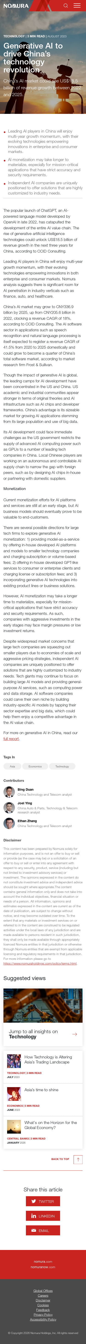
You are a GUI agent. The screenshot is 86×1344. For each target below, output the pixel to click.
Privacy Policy (43, 1314)
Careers (43, 1295)
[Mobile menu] (77, 5)
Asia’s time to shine (41, 1089)
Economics (35, 766)
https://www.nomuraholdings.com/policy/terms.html (40, 963)
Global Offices (43, 1291)
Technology (62, 766)
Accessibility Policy (43, 1319)
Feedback (43, 1310)
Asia (12, 766)
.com (43, 1261)
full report (11, 738)
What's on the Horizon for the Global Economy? (51, 1125)
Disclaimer (43, 1300)
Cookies (43, 1305)
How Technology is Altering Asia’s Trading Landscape (48, 1059)
